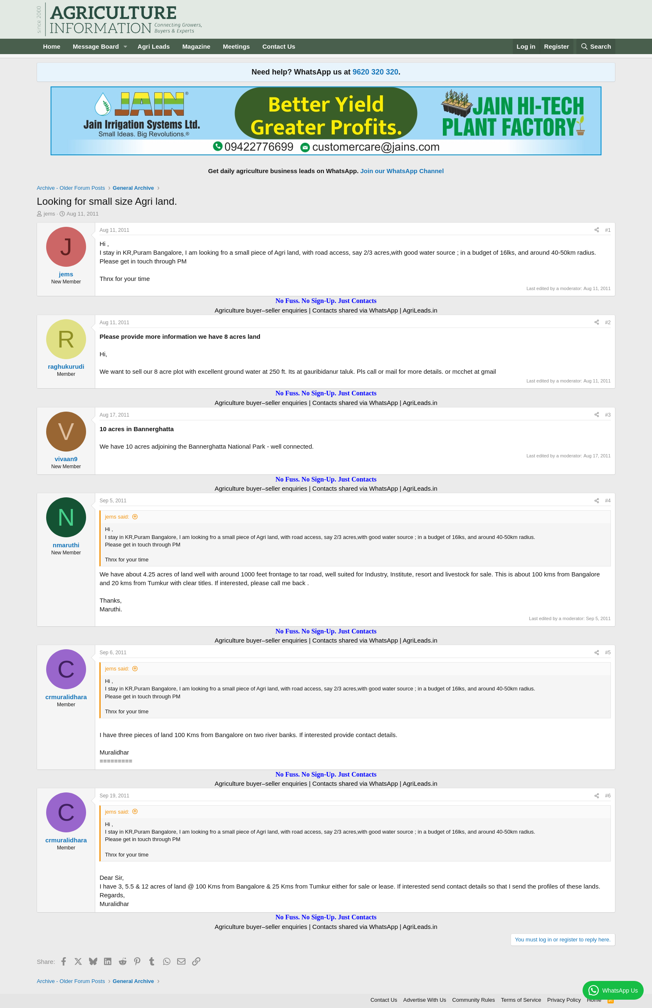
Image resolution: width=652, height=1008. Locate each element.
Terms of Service (521, 1000)
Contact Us (278, 46)
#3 (607, 415)
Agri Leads (154, 46)
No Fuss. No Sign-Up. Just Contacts (325, 300)
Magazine (196, 46)
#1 (607, 230)
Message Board (96, 46)
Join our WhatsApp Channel (402, 170)
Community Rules (473, 1000)
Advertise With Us (424, 1000)
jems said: (117, 517)
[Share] (596, 230)
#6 (607, 796)
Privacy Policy (564, 1000)
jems (49, 214)
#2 (607, 322)
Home (51, 46)
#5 (607, 652)
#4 (607, 501)
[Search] (595, 46)
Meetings (236, 46)
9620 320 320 (375, 72)
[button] (125, 46)
